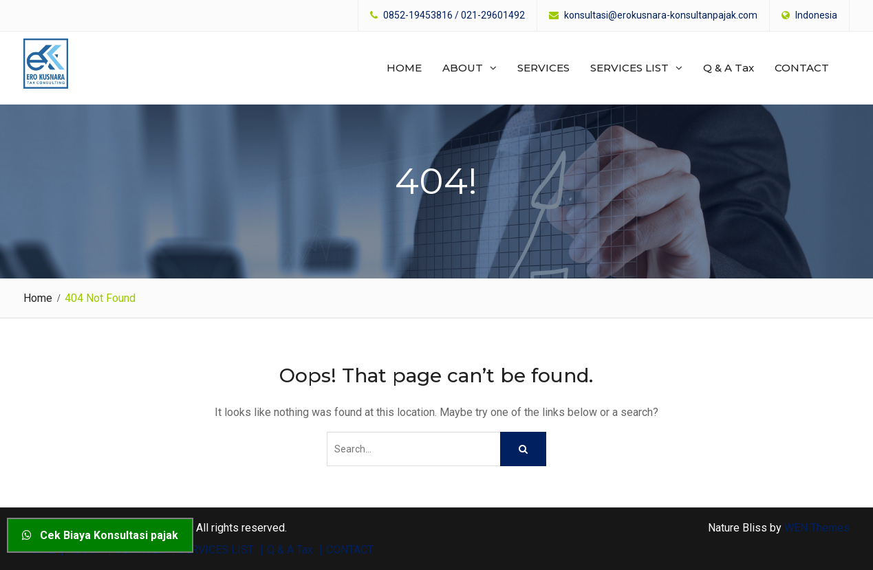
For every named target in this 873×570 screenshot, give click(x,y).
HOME (404, 67)
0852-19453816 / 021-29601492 (454, 15)
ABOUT (462, 67)
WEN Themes (817, 527)
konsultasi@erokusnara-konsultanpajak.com (660, 15)
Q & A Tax (728, 67)
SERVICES (543, 67)
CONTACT (802, 67)
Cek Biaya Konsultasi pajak (100, 535)
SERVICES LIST (629, 67)
